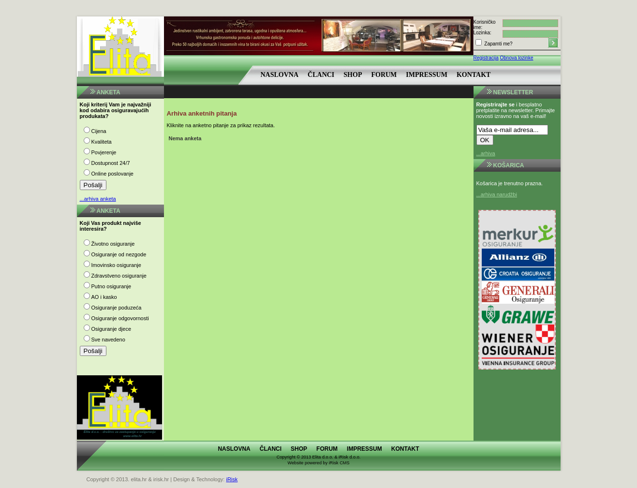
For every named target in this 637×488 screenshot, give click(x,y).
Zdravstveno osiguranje (119, 276)
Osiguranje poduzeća (116, 308)
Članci (321, 74)
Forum (384, 74)
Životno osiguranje (113, 244)
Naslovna (280, 74)
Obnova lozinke (516, 57)
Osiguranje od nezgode (119, 254)
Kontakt (474, 74)
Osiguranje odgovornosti (120, 318)
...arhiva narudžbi (496, 194)
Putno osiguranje (111, 286)
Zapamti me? (498, 43)
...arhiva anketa (98, 199)
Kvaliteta (101, 142)
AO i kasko (104, 297)
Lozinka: (482, 32)
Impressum (426, 74)
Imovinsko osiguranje (116, 265)
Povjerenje (104, 152)
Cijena (98, 131)
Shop (352, 74)
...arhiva (485, 153)
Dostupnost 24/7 (110, 163)
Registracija (486, 57)
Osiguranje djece (111, 329)
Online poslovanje (112, 174)
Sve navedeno (108, 339)
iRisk (231, 479)
